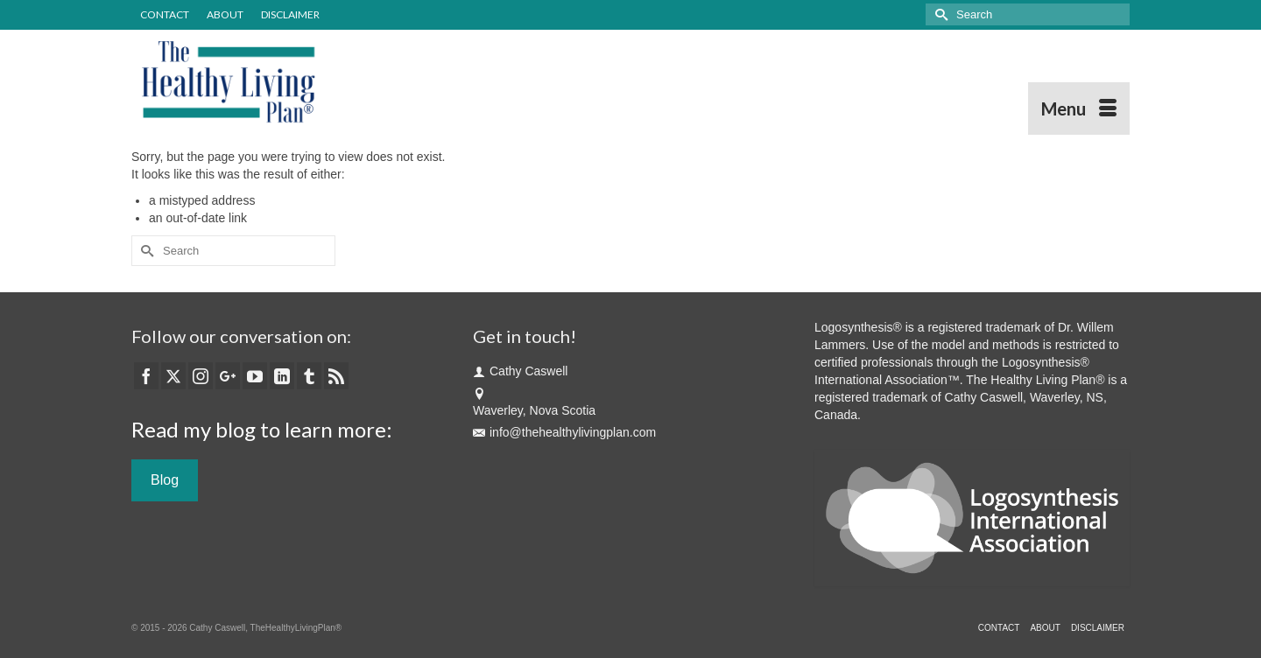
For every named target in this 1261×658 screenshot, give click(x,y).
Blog (165, 479)
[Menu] (1079, 108)
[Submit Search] (939, 14)
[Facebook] (146, 375)
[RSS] (336, 375)
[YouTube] (255, 375)
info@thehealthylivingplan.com (564, 432)
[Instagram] (200, 375)
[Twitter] (173, 375)
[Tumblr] (309, 375)
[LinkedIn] (282, 375)
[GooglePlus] (227, 375)
